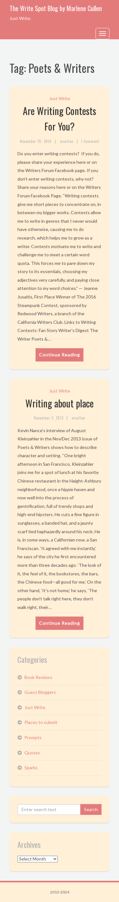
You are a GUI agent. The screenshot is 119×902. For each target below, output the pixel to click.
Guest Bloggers (40, 692)
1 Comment (90, 141)
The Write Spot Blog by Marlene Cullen (56, 8)
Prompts (33, 737)
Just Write (59, 98)
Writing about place (59, 403)
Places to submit (40, 722)
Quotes (32, 752)
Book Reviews (38, 677)
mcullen (67, 141)
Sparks (31, 767)
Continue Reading (59, 354)
